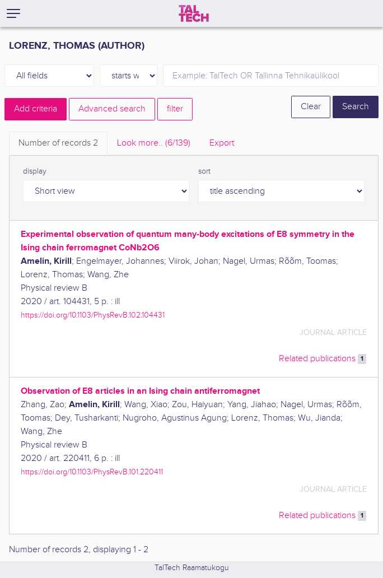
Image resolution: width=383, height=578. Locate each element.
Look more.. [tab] (153, 143)
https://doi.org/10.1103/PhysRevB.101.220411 (92, 472)
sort (204, 171)
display (34, 171)
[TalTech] (193, 13)
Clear (311, 106)
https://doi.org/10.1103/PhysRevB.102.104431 (93, 315)
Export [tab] (221, 143)
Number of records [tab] (58, 143)
